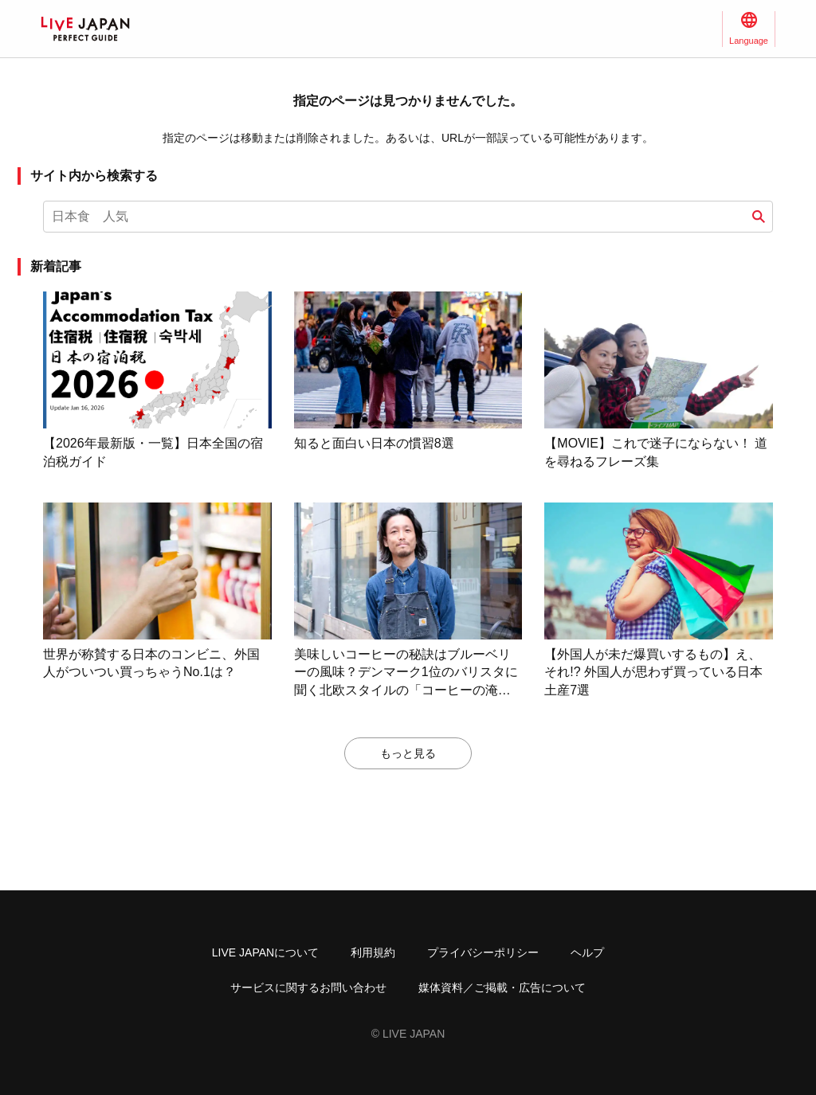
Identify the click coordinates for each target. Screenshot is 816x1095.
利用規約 (373, 952)
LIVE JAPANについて (265, 952)
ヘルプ (587, 952)
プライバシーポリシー (483, 952)
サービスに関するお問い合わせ (308, 987)
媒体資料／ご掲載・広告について (502, 987)
